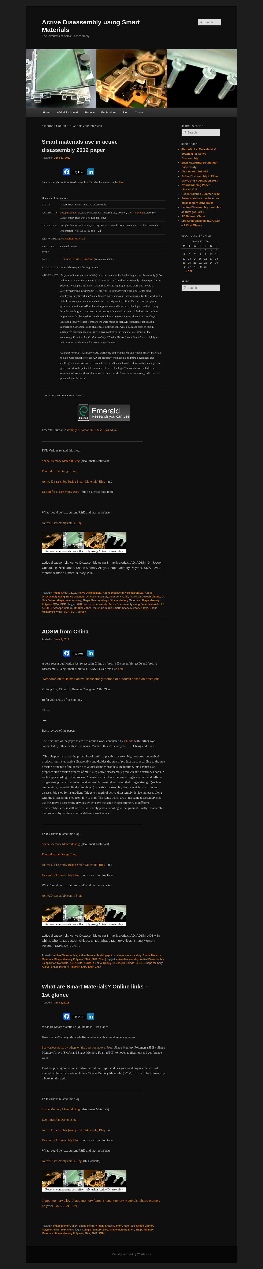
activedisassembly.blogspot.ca (104, 596)
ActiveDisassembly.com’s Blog (62, 522)
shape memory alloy (69, 600)
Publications (108, 112)
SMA (56, 604)
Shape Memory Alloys (95, 600)
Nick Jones (140, 212)
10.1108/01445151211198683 (76, 259)
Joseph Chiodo (68, 212)
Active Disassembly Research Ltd (123, 592)
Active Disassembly (89, 592)
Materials (80, 238)
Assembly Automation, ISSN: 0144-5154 (90, 430)
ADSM (133, 596)
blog (121, 182)
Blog (125, 112)
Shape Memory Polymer (68, 959)
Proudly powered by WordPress (131, 1254)
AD (126, 596)
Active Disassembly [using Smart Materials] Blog (73, 481)
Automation (66, 238)
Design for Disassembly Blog (60, 491)
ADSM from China (65, 631)
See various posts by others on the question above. (74, 1047)
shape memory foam (86, 1200)
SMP (63, 604)
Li (137, 963)
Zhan (101, 959)
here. (121, 668)
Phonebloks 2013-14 (194, 171)
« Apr (189, 271)
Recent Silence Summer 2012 (200, 193)
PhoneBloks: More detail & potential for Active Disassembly (198, 154)
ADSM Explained (67, 112)
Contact (139, 112)
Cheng (107, 963)
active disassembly (95, 604)
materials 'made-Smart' (107, 608)
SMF (66, 1206)
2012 (73, 592)
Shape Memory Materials (125, 600)
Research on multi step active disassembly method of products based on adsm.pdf (101, 679)
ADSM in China (93, 963)
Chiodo (128, 741)
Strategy (89, 112)
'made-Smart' (61, 592)
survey (82, 611)
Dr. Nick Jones (83, 608)
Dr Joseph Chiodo (149, 596)
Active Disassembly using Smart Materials (133, 604)
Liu (141, 963)
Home (46, 112)
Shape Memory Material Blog (61, 460)
